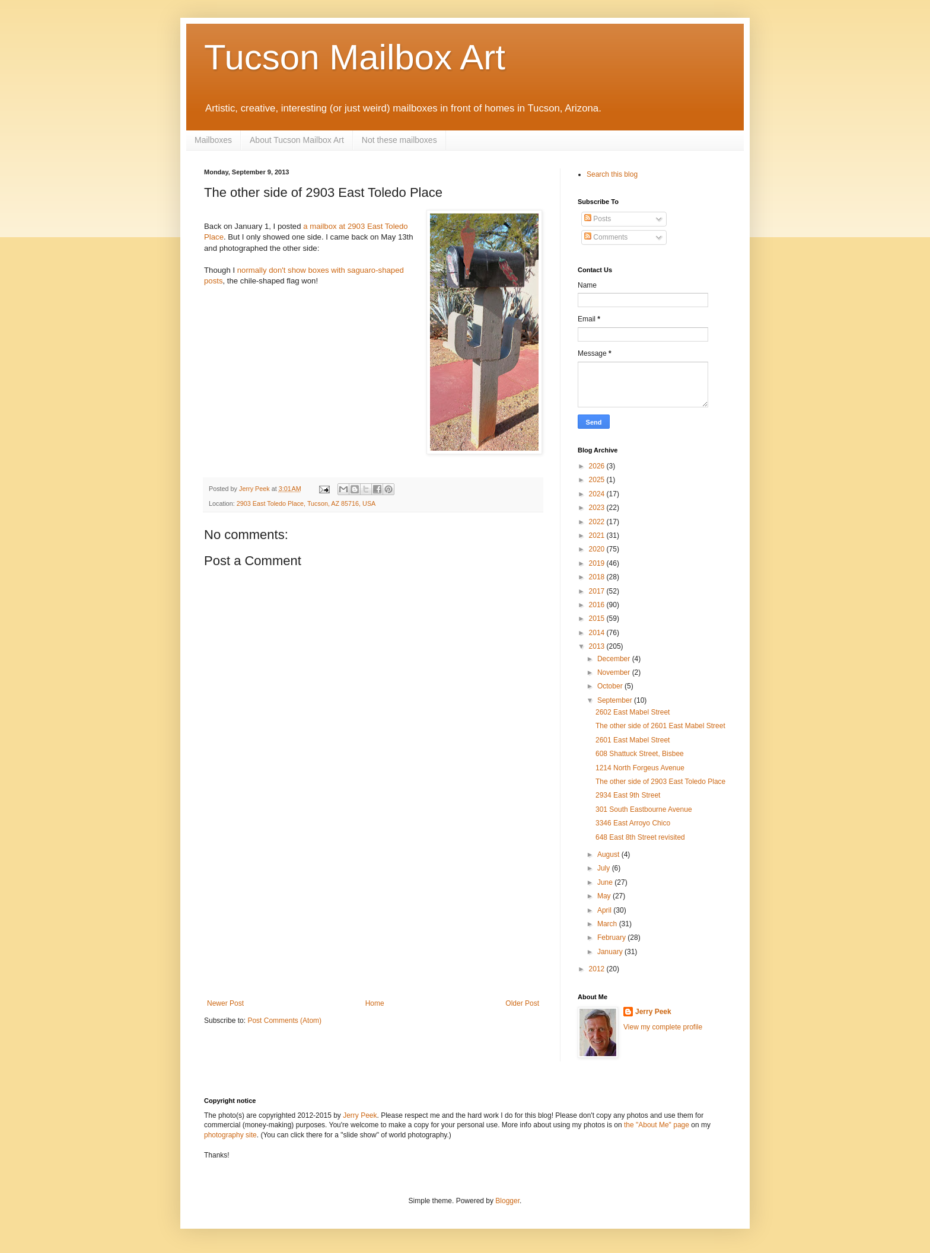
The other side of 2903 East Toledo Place (660, 781)
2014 (598, 633)
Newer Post (225, 1003)
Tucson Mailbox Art (354, 57)
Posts (597, 219)
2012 (598, 969)
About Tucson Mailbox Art (297, 140)
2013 (598, 646)
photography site (230, 1135)
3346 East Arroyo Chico (632, 823)
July (604, 868)
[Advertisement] (373, 910)
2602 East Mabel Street (632, 712)
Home (374, 1003)
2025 (598, 480)
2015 (598, 618)
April (605, 910)
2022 (598, 522)
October (611, 686)
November (614, 672)
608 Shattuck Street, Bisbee (639, 754)
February (612, 937)
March (608, 924)
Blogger (507, 1201)
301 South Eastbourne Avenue (643, 809)
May (605, 896)
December (614, 659)
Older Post (522, 1003)
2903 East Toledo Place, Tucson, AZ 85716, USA (306, 503)
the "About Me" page (656, 1125)
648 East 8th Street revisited (640, 837)
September (615, 700)
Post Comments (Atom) (284, 1020)
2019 (598, 563)
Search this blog (612, 174)
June (605, 882)
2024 (598, 494)
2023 (598, 507)
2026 (598, 466)
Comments (606, 237)
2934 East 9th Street (627, 795)
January (611, 952)
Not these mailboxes (399, 140)
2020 (598, 549)
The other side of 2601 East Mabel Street (660, 726)
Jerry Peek (653, 1011)
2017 (598, 591)
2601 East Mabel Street (632, 740)
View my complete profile (662, 1027)
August (609, 854)
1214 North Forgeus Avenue (639, 768)
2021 (598, 535)
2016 (598, 605)
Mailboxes (213, 140)
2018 (598, 577)
